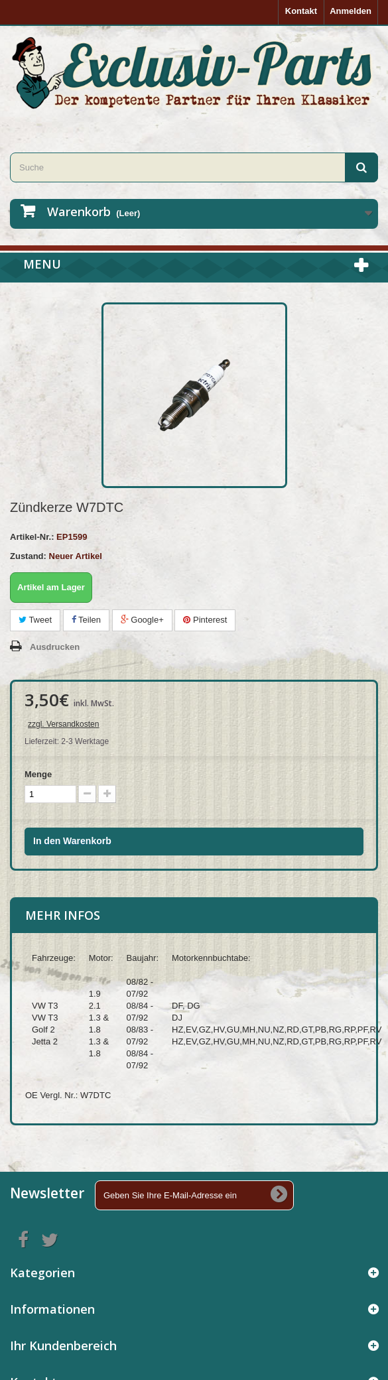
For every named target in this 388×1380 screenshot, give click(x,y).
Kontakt (301, 11)
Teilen (86, 620)
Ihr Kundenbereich (63, 1345)
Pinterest (205, 620)
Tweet (35, 620)
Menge (38, 774)
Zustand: (28, 556)
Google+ (142, 620)
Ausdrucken (55, 647)
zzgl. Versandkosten (63, 724)
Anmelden (350, 11)
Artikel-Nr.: (32, 537)
